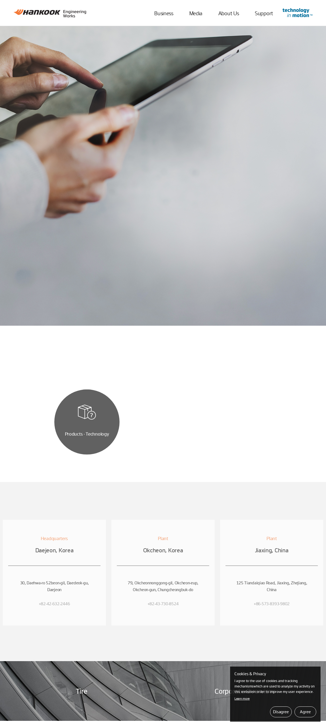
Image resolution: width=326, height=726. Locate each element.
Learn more (242, 698)
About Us (228, 13)
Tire (81, 691)
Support (264, 13)
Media (196, 13)
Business (163, 13)
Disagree (281, 711)
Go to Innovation (297, 12)
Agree (305, 711)
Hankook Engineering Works (50, 13)
